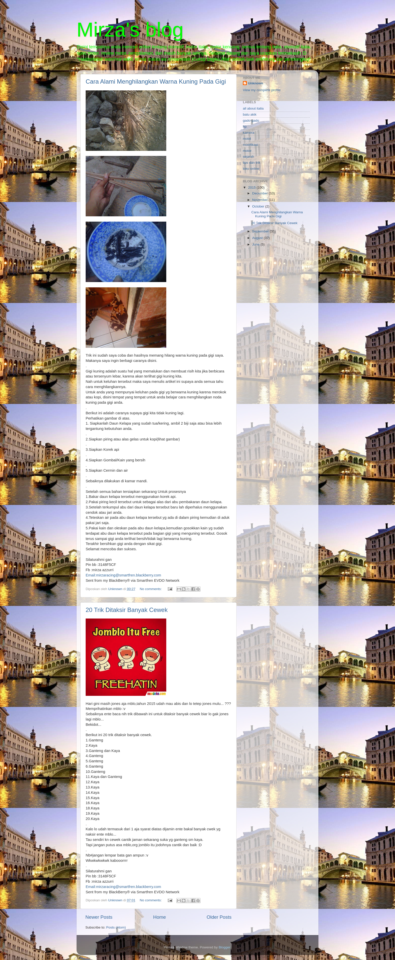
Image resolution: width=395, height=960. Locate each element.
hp (245, 126)
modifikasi (250, 145)
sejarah (248, 156)
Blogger (224, 947)
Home (159, 917)
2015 (252, 187)
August (258, 238)
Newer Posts (98, 917)
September (261, 231)
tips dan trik (251, 162)
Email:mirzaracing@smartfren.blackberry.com (123, 575)
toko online (251, 168)
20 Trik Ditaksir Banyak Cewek (127, 609)
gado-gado (251, 120)
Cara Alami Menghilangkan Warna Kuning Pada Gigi (156, 81)
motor (247, 151)
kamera (248, 132)
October (258, 206)
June (256, 244)
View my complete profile (262, 90)
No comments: (151, 589)
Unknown (255, 83)
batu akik (249, 114)
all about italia (253, 108)
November (260, 200)
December (260, 193)
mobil (247, 139)
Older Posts (219, 917)
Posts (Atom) (116, 927)
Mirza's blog (130, 29)
